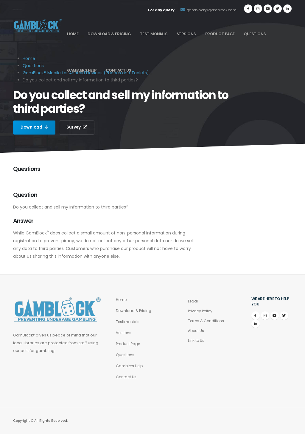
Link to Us (196, 340)
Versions (186, 34)
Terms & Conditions (207, 320)
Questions (255, 34)
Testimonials (154, 34)
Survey (77, 127)
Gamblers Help (82, 70)
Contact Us (118, 70)
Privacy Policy (201, 310)
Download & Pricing (109, 34)
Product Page (220, 34)
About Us (196, 330)
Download (35, 127)
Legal (193, 301)
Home (72, 34)
